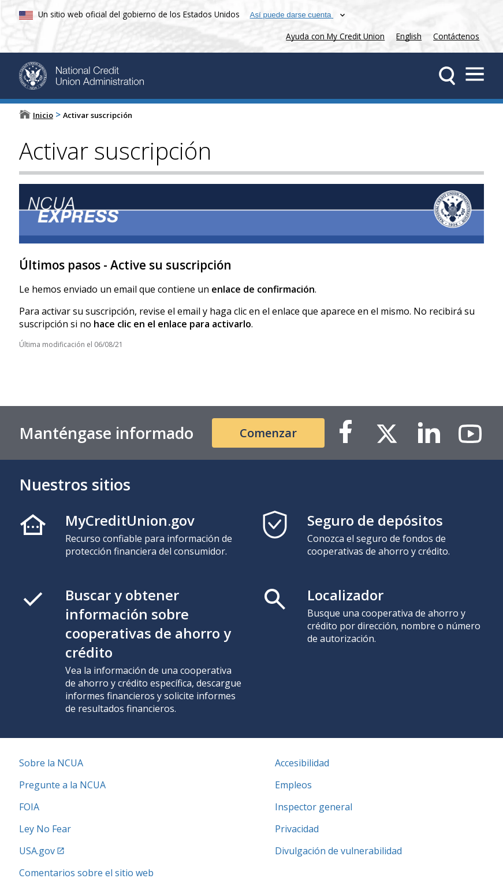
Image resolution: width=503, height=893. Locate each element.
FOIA (29, 806)
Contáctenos (456, 36)
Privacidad (297, 828)
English (409, 36)
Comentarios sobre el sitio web (86, 872)
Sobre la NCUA (51, 763)
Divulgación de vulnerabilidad (338, 850)
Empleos (293, 784)
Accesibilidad (302, 763)
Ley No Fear (45, 828)
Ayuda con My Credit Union (333, 35)
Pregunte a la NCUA (62, 784)
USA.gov (37, 850)
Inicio (43, 115)
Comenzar (268, 433)
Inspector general (313, 806)
